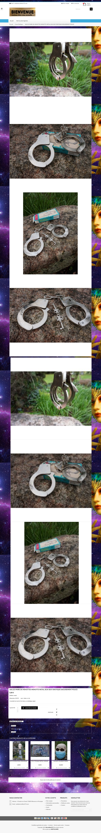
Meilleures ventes (65, 803)
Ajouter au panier (29, 708)
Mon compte (49, 801)
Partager (56, 709)
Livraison (50, 825)
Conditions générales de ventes (39, 825)
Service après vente (59, 825)
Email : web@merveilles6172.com (18, 3)
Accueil (11, 20)
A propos (67, 825)
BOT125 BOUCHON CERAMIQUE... (19, 761)
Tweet (56, 712)
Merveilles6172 (49, 827)
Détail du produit (16, 721)
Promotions (64, 801)
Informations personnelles (52, 803)
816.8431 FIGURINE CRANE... (61, 761)
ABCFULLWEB (54, 829)
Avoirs (47, 807)
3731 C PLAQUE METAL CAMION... (40, 761)
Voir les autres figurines (22, 20)
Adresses (48, 809)
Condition (13, 732)
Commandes (49, 805)
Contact (63, 805)
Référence (13, 725)
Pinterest (56, 715)
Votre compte (50, 798)
